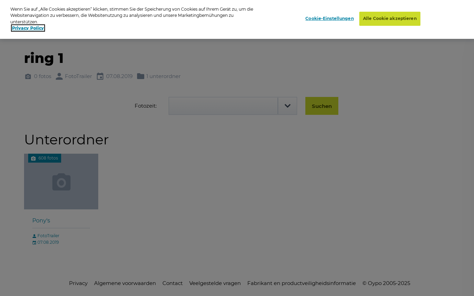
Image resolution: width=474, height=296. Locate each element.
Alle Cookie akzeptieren (390, 17)
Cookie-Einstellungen (329, 17)
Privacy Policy (28, 26)
